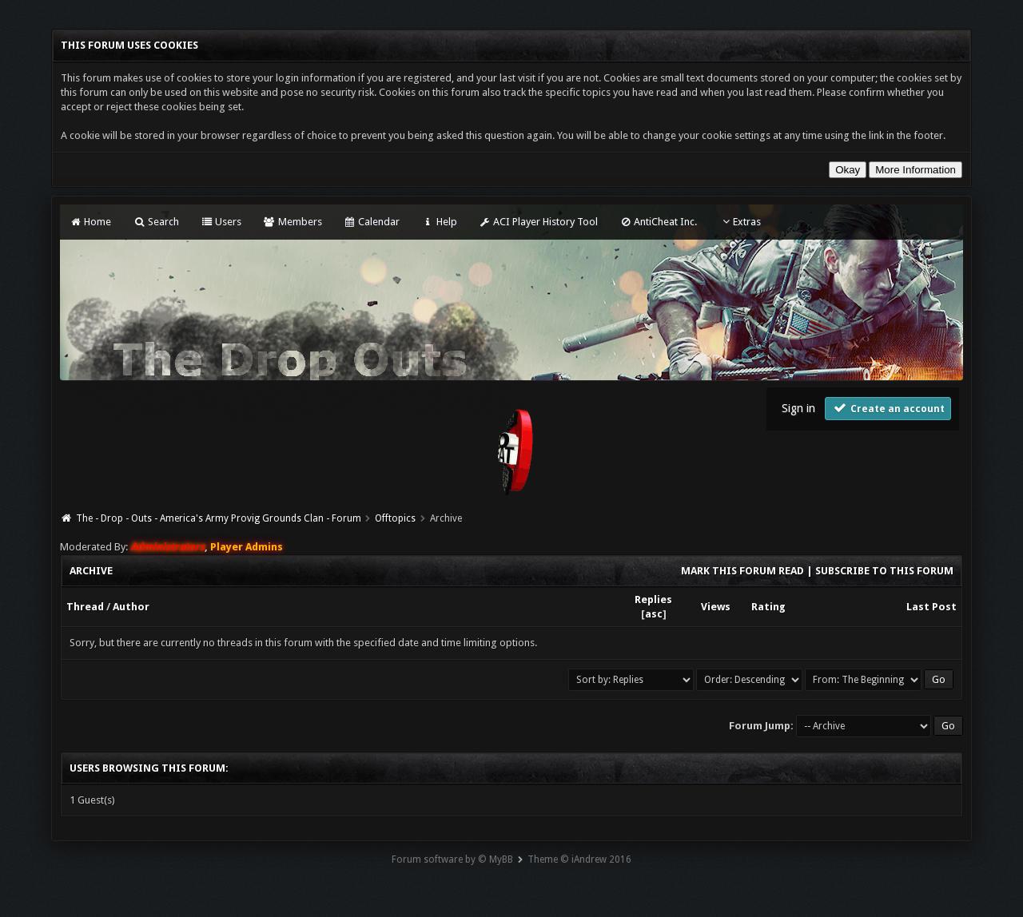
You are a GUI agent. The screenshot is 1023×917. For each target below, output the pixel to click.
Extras (739, 222)
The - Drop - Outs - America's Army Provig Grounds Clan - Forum (218, 518)
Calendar (372, 222)
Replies (653, 599)
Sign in (798, 408)
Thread (85, 607)
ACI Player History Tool (538, 222)
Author (131, 607)
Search (155, 222)
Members (292, 222)
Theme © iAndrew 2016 (579, 859)
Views (715, 607)
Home (90, 222)
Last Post (931, 607)
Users (221, 222)
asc (654, 614)
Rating (768, 607)
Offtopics (395, 518)
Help (438, 222)
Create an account (888, 408)
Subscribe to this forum (884, 571)
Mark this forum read (742, 571)
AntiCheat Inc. (658, 222)
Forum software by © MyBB (452, 859)
